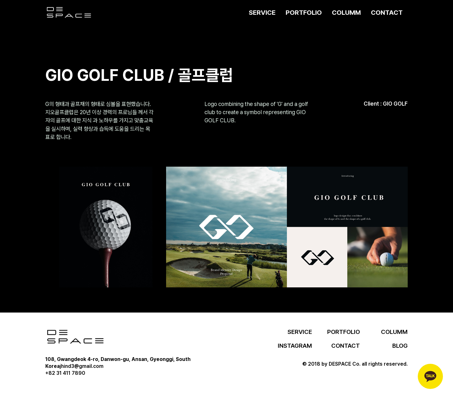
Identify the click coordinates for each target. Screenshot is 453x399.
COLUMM (346, 12)
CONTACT (387, 12)
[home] (68, 12)
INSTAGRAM (295, 345)
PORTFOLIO (304, 12)
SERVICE (262, 12)
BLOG (400, 345)
